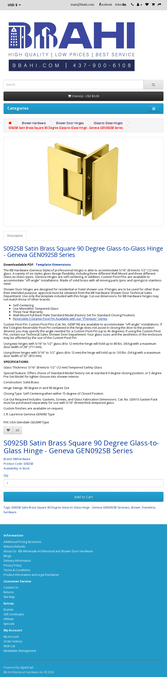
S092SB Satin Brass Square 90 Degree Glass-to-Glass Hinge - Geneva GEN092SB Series (65, 128)
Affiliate (9, 619)
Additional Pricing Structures (22, 542)
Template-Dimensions (53, 264)
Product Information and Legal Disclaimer (31, 575)
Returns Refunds (14, 547)
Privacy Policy (12, 565)
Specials (9, 624)
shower (136, 507)
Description (15, 236)
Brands (8, 610)
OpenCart (26, 667)
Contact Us (11, 587)
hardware (10, 512)
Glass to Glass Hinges (108, 123)
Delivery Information (17, 561)
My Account (11, 637)
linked (120, 5)
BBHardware (21, 459)
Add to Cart (83, 496)
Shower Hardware (34, 123)
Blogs (7, 556)
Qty (6, 475)
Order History (13, 641)
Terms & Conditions (17, 570)
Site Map (9, 597)
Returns (9, 592)
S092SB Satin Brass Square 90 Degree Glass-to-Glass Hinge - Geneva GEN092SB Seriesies (70, 507)
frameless (148, 507)
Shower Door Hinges (70, 123)
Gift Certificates (14, 614)
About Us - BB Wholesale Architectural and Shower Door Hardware (48, 551)
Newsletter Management (20, 651)
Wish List (9, 646)
